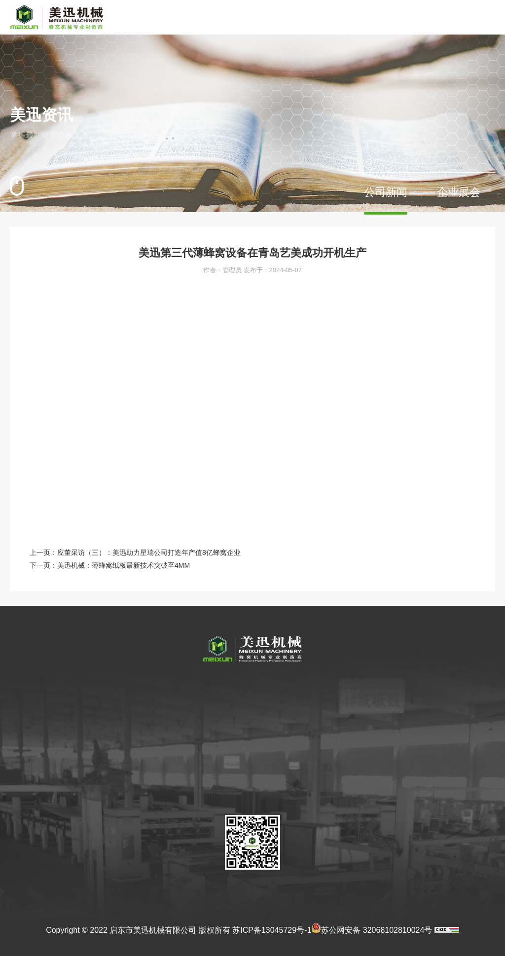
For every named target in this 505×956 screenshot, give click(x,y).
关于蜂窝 (195, 683)
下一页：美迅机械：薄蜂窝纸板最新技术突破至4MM (110, 565)
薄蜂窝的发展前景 (207, 744)
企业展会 (458, 192)
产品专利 (299, 727)
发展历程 (123, 727)
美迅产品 (251, 683)
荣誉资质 (123, 779)
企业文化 (123, 744)
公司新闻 (385, 192)
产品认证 (299, 710)
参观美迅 (123, 762)
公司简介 (123, 710)
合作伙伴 (123, 796)
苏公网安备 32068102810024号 (371, 928)
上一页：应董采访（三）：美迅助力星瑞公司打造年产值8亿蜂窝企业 (135, 552)
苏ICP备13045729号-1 (271, 930)
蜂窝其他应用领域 (207, 727)
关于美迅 (125, 683)
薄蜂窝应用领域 (204, 710)
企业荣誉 (301, 683)
